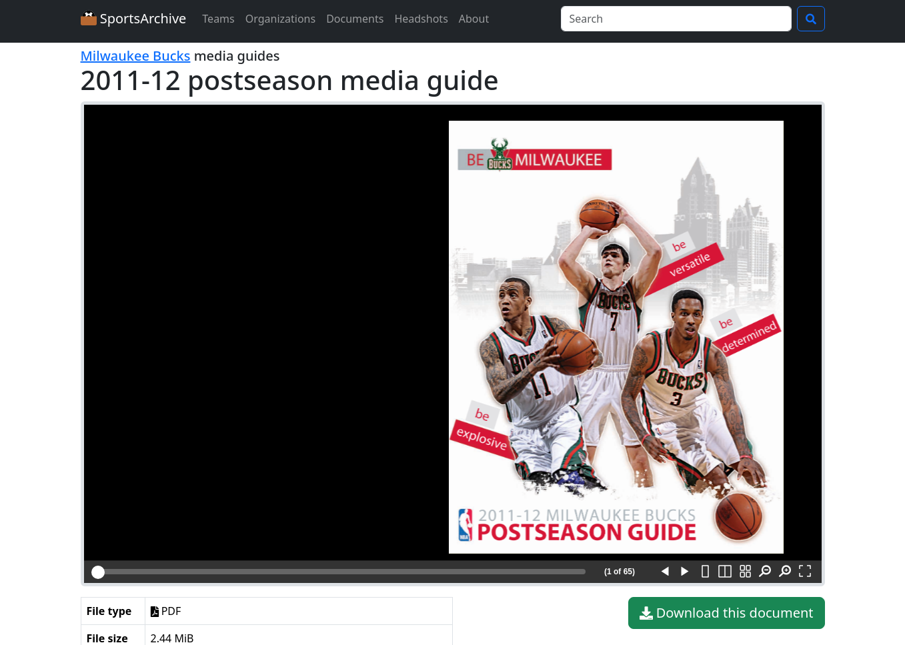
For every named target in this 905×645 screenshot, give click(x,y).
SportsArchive (134, 18)
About (474, 18)
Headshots (420, 18)
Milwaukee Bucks (136, 56)
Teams (218, 18)
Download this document (727, 613)
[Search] (676, 18)
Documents (354, 18)
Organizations (280, 18)
